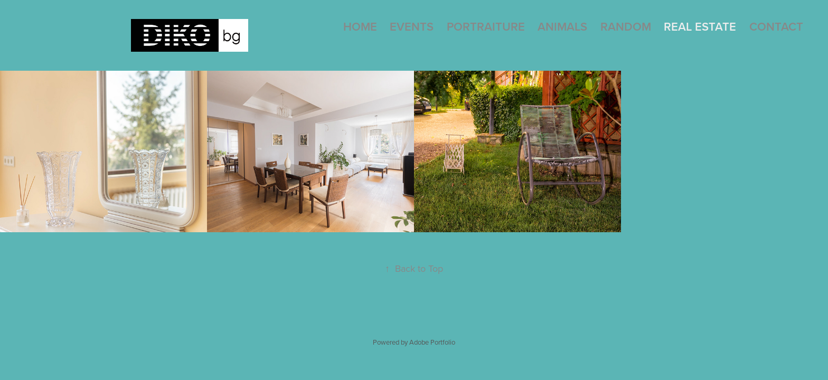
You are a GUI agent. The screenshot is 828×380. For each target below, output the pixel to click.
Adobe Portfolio (432, 342)
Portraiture (486, 26)
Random (625, 26)
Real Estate (700, 26)
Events (412, 26)
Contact (776, 26)
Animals (562, 26)
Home (360, 26)
